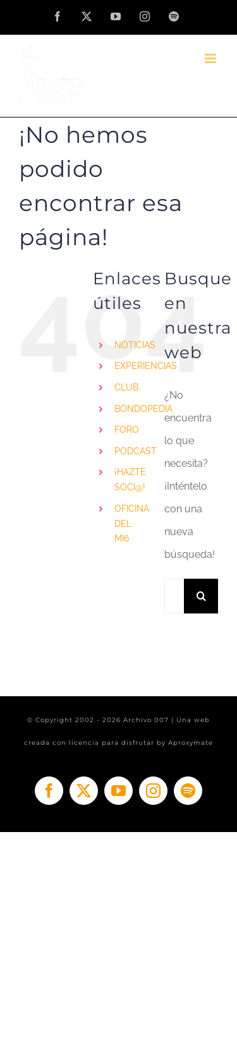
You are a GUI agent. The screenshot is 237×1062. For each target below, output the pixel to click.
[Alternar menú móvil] (211, 58)
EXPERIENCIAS (145, 366)
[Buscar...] (174, 596)
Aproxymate (190, 743)
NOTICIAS (134, 345)
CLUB (126, 387)
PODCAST (135, 451)
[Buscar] (201, 596)
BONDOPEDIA (143, 409)
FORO (126, 430)
